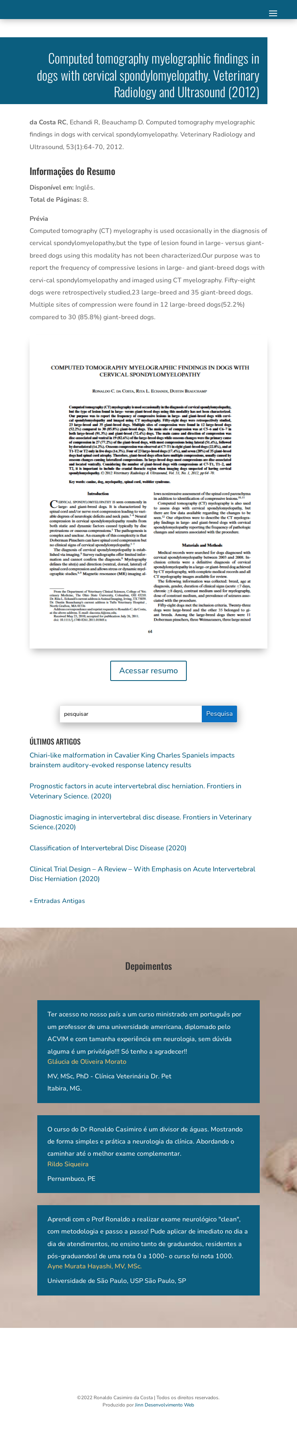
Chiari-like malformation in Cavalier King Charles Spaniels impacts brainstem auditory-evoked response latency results (132, 760)
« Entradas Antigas (57, 900)
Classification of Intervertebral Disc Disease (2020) (108, 848)
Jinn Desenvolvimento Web (164, 1405)
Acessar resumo (148, 670)
